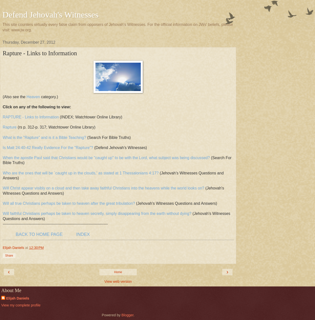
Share (9, 255)
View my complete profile (21, 305)
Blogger (128, 315)
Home (118, 272)
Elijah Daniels (17, 298)
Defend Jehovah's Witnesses (50, 14)
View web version (118, 281)
